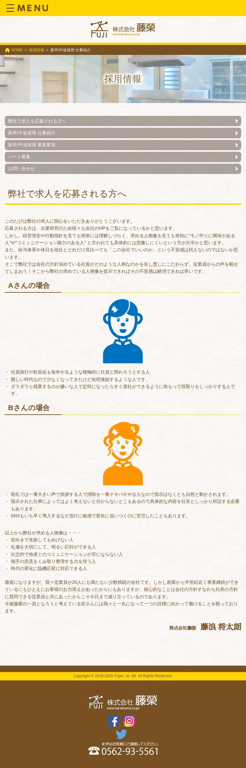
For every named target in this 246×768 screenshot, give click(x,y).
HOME (17, 50)
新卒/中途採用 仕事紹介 (31, 132)
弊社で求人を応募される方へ (37, 121)
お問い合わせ (21, 168)
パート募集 (19, 156)
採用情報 (36, 50)
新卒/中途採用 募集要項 (31, 144)
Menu (27, 8)
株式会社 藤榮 (122, 29)
